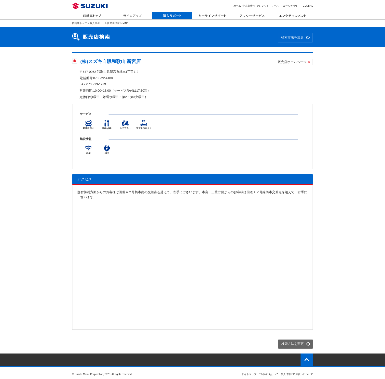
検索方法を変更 (292, 37)
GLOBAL (308, 5)
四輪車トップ (79, 23)
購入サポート (97, 23)
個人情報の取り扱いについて (297, 374)
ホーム (237, 5)
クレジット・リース (268, 5)
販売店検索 (113, 23)
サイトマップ (249, 374)
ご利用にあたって (268, 374)
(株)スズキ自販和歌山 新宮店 (110, 61)
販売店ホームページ (292, 62)
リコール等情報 (289, 5)
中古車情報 (249, 5)
